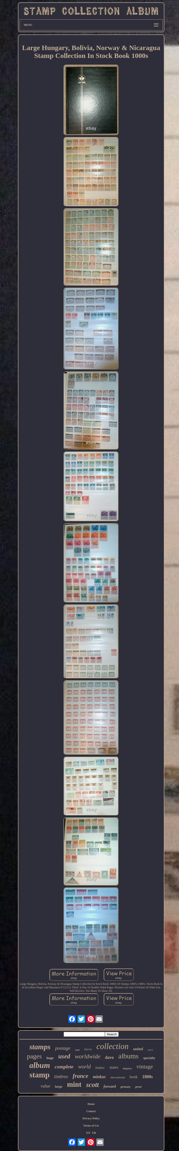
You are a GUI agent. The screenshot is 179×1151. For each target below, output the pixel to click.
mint (74, 1084)
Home (91, 1104)
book (134, 1077)
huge (50, 1058)
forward (109, 1086)
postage (62, 1048)
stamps (40, 1047)
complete (64, 1067)
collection (112, 1046)
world (84, 1067)
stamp (39, 1075)
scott (92, 1084)
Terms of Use (91, 1125)
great (138, 1086)
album (39, 1065)
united (138, 1049)
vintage (145, 1066)
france (80, 1076)
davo (109, 1057)
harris (88, 1049)
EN (88, 1132)
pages (34, 1056)
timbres (61, 1076)
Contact (91, 1111)
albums (128, 1056)
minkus (99, 1076)
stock (150, 1049)
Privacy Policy (91, 1118)
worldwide (87, 1056)
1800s (147, 1076)
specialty (149, 1058)
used (64, 1056)
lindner (100, 1068)
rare (77, 1049)
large (58, 1086)
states (113, 1067)
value (45, 1085)
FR (94, 1132)
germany (125, 1086)
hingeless (127, 1068)
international (117, 1077)
